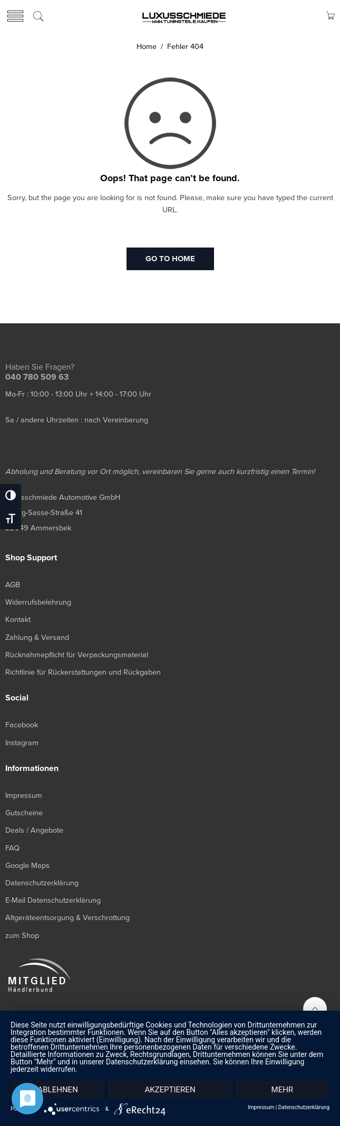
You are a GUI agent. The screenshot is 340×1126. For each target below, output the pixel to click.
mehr (282, 1089)
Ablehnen (57, 1089)
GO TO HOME (170, 258)
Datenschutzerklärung (303, 1107)
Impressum (261, 1107)
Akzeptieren (169, 1089)
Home (147, 46)
